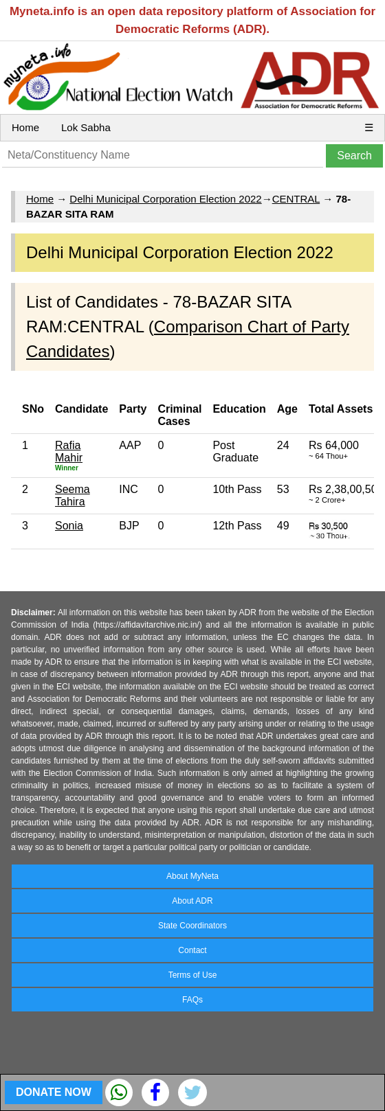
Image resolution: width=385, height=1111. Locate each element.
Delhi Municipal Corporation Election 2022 (165, 199)
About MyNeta (192, 876)
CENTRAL (296, 199)
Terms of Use (192, 975)
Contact (192, 950)
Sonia (69, 525)
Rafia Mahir (68, 451)
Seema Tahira (72, 495)
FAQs (192, 1000)
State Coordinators (192, 925)
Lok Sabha (86, 127)
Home (25, 127)
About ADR (192, 901)
